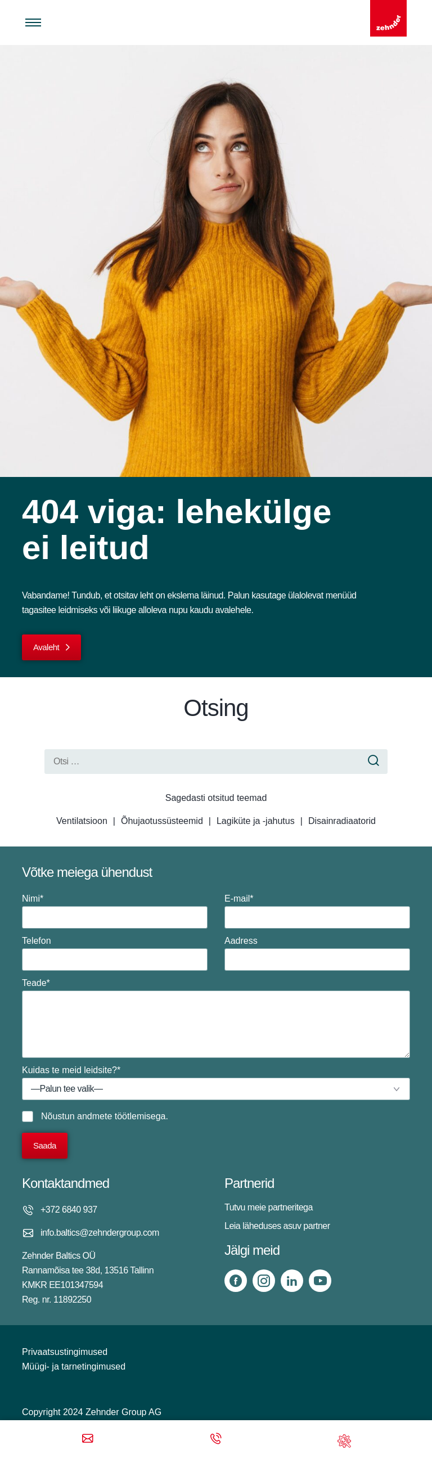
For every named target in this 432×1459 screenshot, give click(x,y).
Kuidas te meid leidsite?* (216, 1082)
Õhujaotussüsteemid (162, 821)
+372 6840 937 (68, 1209)
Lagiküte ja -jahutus (256, 821)
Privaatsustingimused (64, 1352)
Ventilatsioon (81, 821)
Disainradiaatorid (342, 821)
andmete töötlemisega (121, 1116)
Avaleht (46, 647)
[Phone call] (216, 1439)
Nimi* (115, 911)
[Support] (344, 1440)
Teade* (216, 1018)
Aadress (317, 953)
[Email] (87, 1439)
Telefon (115, 953)
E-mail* (317, 911)
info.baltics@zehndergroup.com (99, 1232)
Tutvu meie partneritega (268, 1207)
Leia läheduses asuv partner (277, 1226)
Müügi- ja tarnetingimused (73, 1366)
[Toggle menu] (33, 22)
